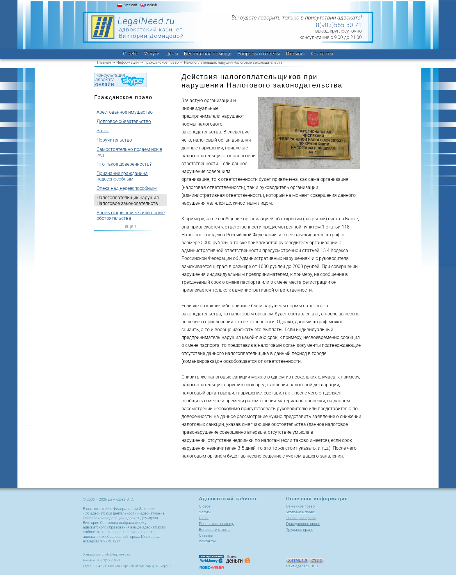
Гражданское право (162, 62)
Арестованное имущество (125, 112)
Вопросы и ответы (258, 53)
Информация (127, 62)
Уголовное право (300, 512)
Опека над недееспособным (127, 188)
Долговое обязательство (124, 121)
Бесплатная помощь (207, 53)
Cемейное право (300, 506)
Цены (171, 53)
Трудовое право (299, 529)
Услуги (152, 53)
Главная (104, 62)
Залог (103, 130)
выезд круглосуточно (338, 31)
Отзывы (295, 53)
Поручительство (114, 140)
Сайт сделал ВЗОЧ (302, 566)
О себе (130, 53)
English (151, 5)
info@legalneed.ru (117, 554)
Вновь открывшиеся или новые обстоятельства (131, 215)
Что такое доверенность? (124, 164)
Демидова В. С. (121, 499)
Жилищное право (301, 518)
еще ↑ (131, 226)
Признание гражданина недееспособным (122, 176)
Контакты (322, 53)
